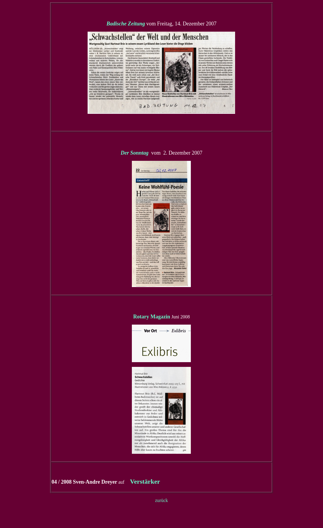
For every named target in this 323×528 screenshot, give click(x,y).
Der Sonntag (135, 153)
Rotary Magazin (151, 317)
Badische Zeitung (125, 24)
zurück (161, 500)
